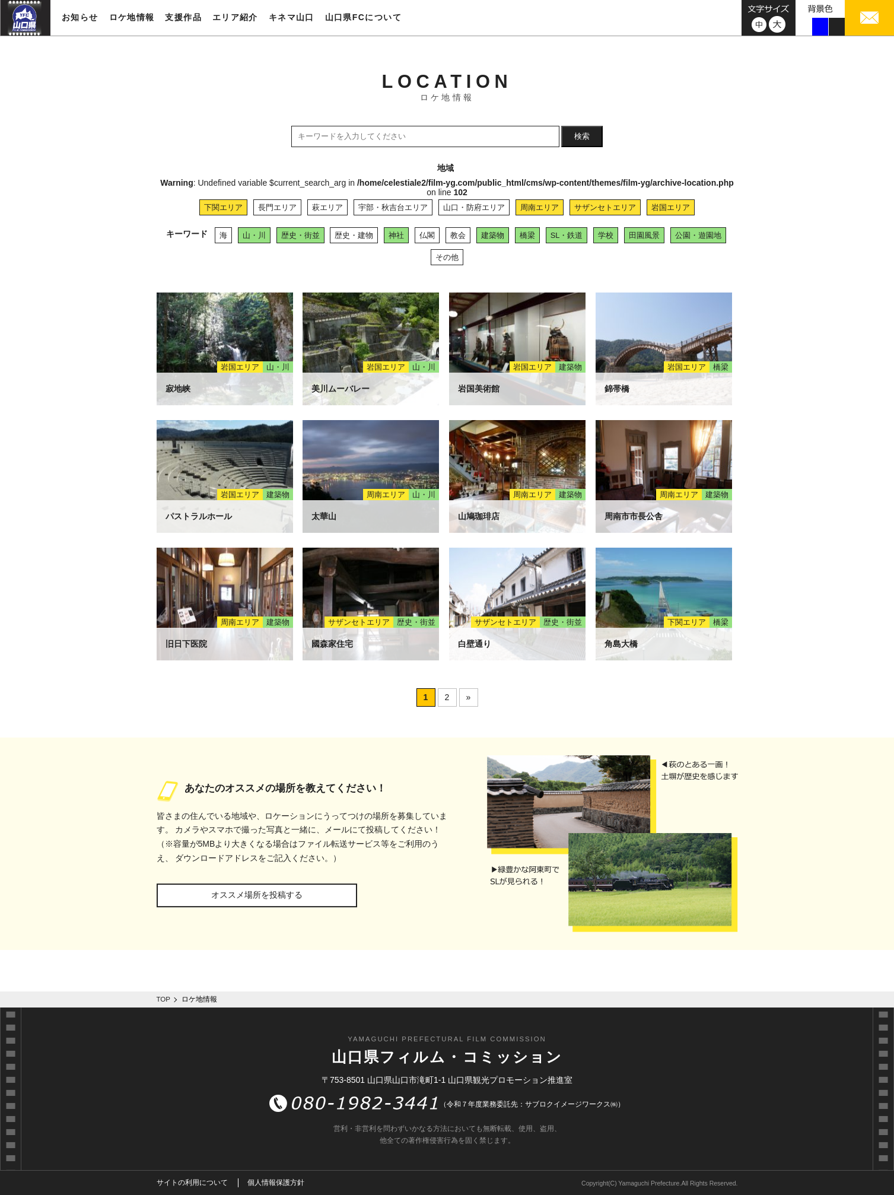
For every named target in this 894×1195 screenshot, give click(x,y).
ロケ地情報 (132, 17)
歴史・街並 (300, 235)
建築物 (492, 235)
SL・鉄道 (567, 235)
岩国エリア (670, 207)
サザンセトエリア (605, 207)
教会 (458, 235)
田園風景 (644, 235)
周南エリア (539, 207)
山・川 (254, 235)
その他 (447, 257)
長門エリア (277, 207)
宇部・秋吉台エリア (393, 207)
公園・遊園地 (698, 235)
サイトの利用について (192, 1182)
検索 (582, 136)
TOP (164, 999)
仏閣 (427, 235)
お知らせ (80, 17)
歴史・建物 (354, 235)
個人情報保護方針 (275, 1182)
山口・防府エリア (474, 207)
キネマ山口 (291, 17)
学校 (605, 235)
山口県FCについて (363, 17)
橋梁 (527, 235)
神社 (396, 235)
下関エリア (223, 207)
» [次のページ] (468, 697)
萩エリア (327, 207)
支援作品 (183, 17)
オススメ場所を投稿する (257, 895)
